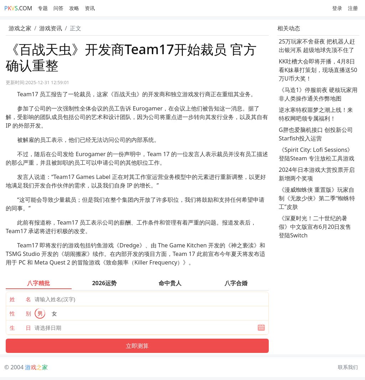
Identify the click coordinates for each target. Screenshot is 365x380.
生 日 (20, 327)
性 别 (20, 313)
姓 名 (20, 299)
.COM (18, 8)
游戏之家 (20, 28)
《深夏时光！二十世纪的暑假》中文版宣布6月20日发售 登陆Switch (315, 226)
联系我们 (348, 367)
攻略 (74, 8)
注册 (353, 8)
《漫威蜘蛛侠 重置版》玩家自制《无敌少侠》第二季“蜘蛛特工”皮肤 (317, 198)
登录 (337, 8)
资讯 (90, 8)
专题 (43, 8)
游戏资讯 (50, 28)
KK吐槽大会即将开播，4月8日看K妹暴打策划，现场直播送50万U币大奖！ (318, 69)
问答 (58, 8)
